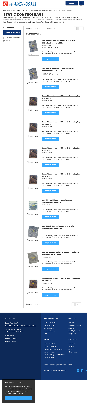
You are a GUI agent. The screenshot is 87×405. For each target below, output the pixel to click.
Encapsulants (72, 333)
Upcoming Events (49, 328)
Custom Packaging (49, 357)
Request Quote (50, 59)
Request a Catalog (49, 331)
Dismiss (18, 398)
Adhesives (71, 323)
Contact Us (71, 344)
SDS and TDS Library (50, 346)
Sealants (71, 328)
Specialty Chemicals (74, 331)
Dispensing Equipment (75, 325)
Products (25, 10)
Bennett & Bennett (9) (13, 38)
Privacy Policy (61, 365)
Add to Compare (34, 55)
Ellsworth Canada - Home (11, 10)
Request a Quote (49, 325)
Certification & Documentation (53, 349)
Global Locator (72, 352)
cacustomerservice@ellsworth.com (20, 325)
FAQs (45, 333)
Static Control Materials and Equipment (44, 10)
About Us (71, 346)
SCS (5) (8, 41)
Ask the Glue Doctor (50, 323)
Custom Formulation (50, 352)
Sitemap (69, 365)
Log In (71, 3)
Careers (70, 349)
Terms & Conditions (49, 365)
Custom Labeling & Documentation (54, 355)
